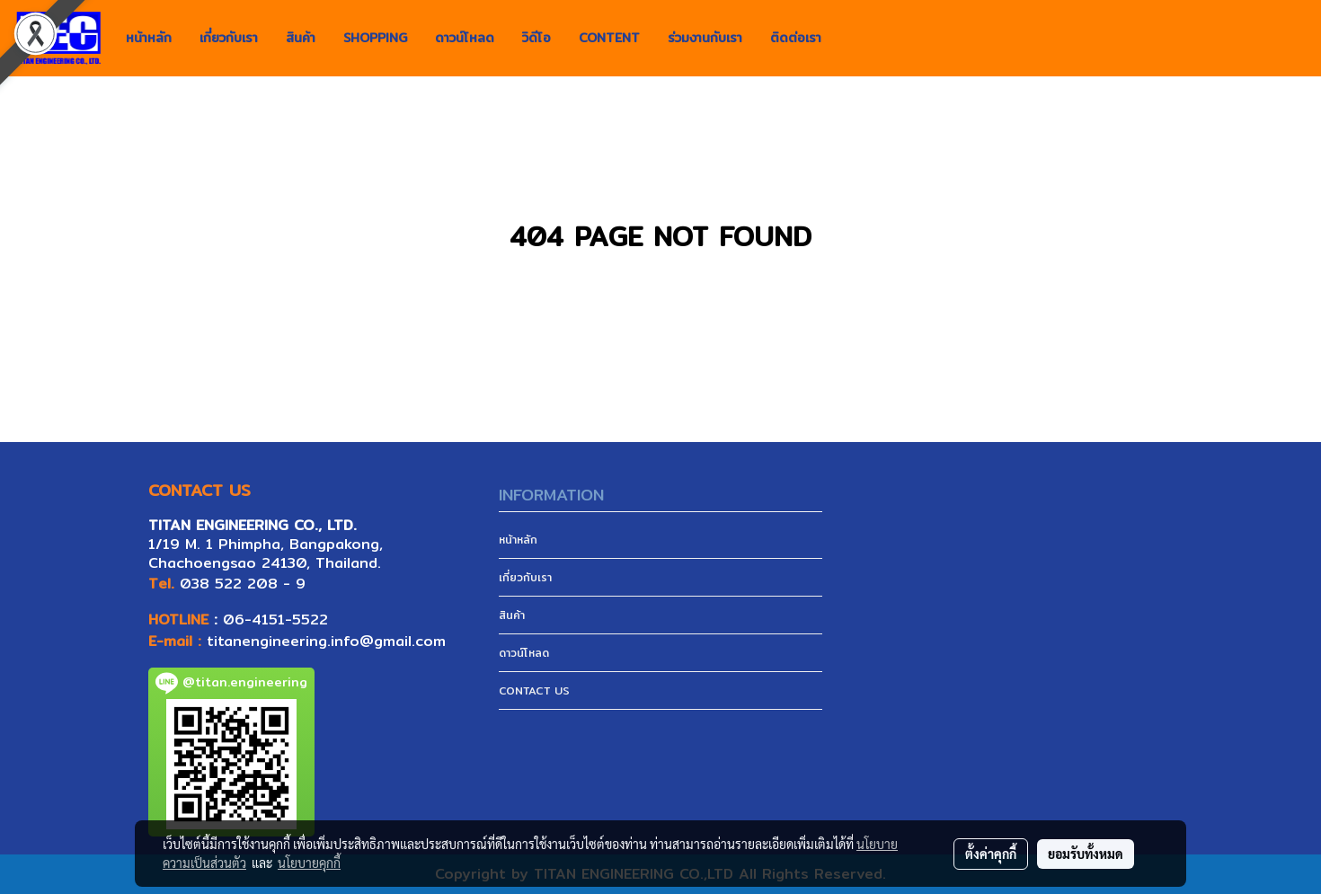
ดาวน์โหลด (464, 38)
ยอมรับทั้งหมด (1085, 853)
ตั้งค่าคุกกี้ (990, 853)
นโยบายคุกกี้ (309, 862)
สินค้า (300, 38)
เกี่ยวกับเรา (228, 38)
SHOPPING (375, 38)
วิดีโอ (536, 38)
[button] (851, 38)
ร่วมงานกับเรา (705, 38)
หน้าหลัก (149, 38)
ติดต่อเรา (795, 38)
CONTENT (609, 38)
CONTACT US (534, 690)
